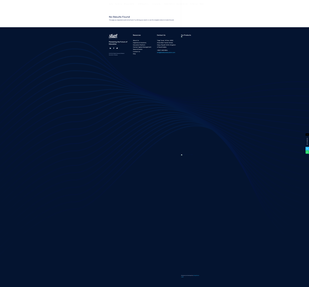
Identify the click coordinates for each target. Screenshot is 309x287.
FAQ (134, 54)
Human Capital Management (142, 47)
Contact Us (136, 51)
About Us (136, 40)
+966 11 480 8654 (162, 50)
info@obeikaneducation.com (166, 52)
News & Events (137, 49)
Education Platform (139, 45)
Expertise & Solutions (139, 42)
